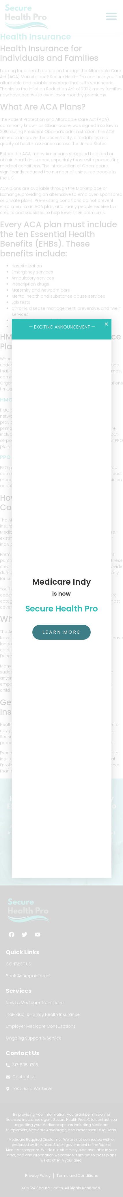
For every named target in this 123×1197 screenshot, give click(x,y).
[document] (61, 598)
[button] (106, 324)
